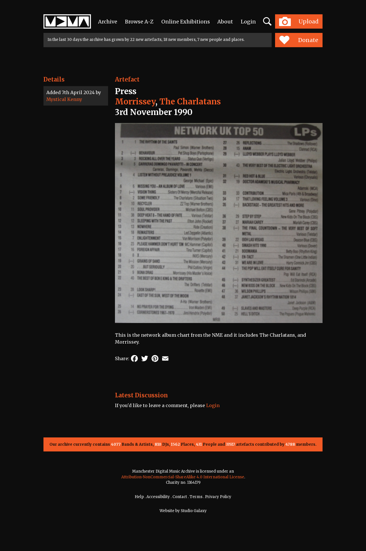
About (225, 21)
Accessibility (158, 496)
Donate (298, 40)
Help (139, 496)
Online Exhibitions (185, 21)
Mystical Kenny (64, 99)
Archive (107, 21)
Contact (179, 496)
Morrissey (135, 101)
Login (248, 21)
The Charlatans (190, 101)
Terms (196, 496)
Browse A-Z (139, 21)
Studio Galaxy (194, 510)
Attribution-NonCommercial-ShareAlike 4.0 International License (182, 477)
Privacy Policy (218, 496)
